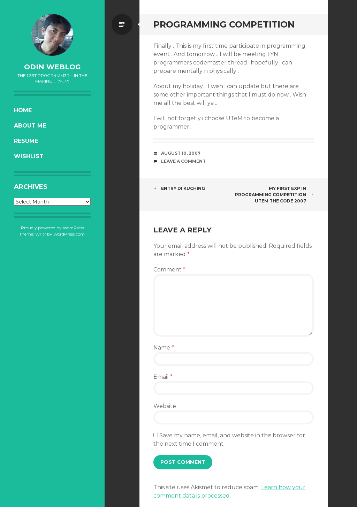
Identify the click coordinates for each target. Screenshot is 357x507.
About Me (30, 125)
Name (163, 347)
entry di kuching (179, 188)
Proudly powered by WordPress (52, 227)
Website (164, 406)
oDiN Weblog (52, 67)
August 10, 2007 (180, 153)
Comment (169, 269)
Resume (26, 141)
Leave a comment (183, 161)
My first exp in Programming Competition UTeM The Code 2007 (274, 194)
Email (163, 377)
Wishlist (29, 156)
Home (23, 110)
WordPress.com (69, 234)
